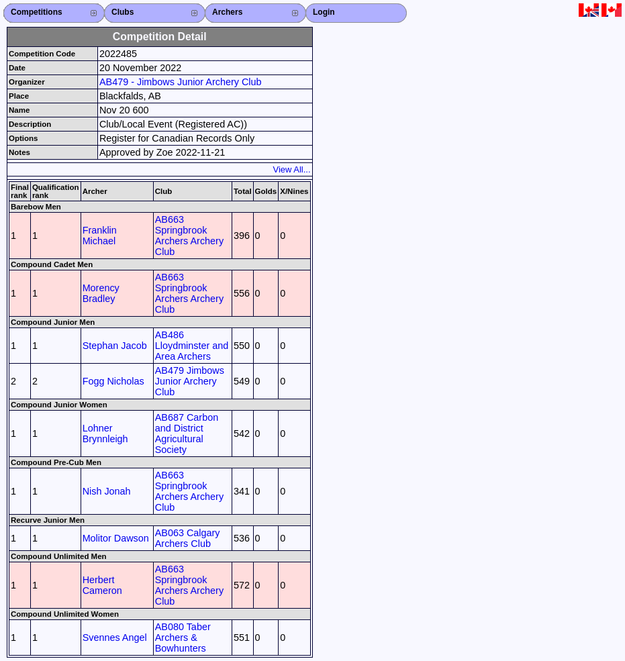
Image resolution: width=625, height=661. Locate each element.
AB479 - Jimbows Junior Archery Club (180, 82)
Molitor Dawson (116, 538)
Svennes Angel (115, 637)
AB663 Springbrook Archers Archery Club (189, 235)
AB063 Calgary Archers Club (187, 538)
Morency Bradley (101, 293)
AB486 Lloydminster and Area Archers (192, 345)
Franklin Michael (100, 235)
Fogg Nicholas (113, 381)
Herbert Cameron (102, 585)
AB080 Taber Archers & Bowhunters (183, 637)
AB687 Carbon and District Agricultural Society (186, 433)
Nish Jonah (107, 491)
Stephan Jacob (115, 345)
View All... (292, 169)
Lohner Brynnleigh (105, 433)
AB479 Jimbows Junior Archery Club (189, 381)
